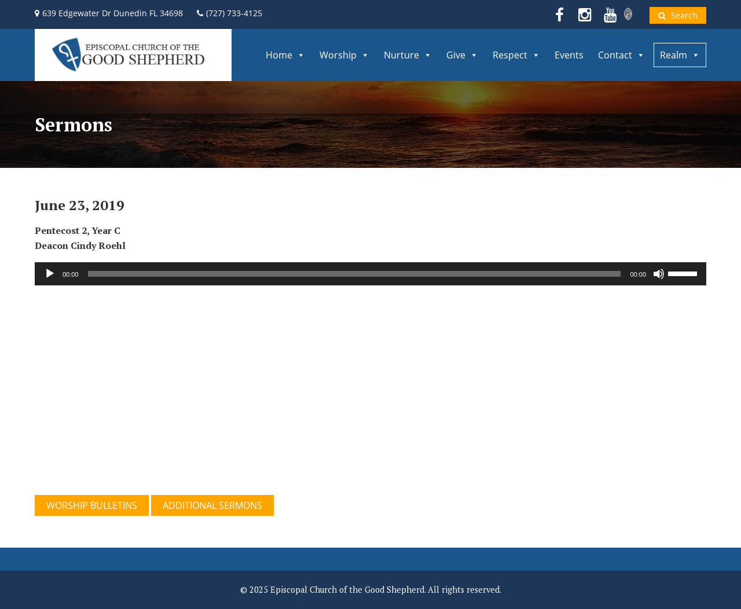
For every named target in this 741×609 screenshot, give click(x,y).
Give (462, 55)
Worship (344, 55)
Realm (680, 55)
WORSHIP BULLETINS (91, 505)
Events (569, 55)
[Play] (50, 274)
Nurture (408, 55)
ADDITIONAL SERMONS (212, 505)
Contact (621, 55)
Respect (516, 55)
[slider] (354, 274)
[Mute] (659, 274)
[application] (370, 273)
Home (285, 55)
